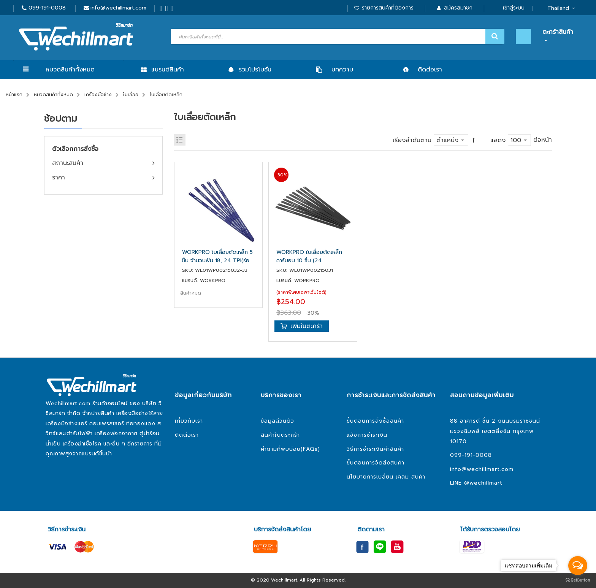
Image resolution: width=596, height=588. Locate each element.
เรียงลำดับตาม (412, 140)
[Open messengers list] (577, 565)
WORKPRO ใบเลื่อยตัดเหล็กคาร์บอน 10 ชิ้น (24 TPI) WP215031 (309, 256)
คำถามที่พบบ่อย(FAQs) (290, 449)
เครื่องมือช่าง (98, 94)
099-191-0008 (47, 8)
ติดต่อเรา (187, 435)
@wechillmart (483, 483)
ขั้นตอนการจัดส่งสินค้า (375, 463)
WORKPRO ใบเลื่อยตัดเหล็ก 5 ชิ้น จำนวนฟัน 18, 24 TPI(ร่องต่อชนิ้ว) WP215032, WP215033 (217, 256)
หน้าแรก (14, 94)
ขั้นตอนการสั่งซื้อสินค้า (375, 421)
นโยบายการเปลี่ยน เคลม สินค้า (386, 477)
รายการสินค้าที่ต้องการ (388, 8)
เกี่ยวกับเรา (189, 421)
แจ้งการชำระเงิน (367, 435)
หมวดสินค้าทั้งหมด (70, 69)
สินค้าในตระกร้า (280, 435)
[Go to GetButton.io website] (578, 580)
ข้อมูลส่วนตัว (277, 421)
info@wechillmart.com (118, 8)
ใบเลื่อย (130, 94)
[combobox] (336, 36)
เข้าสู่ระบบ (514, 8)
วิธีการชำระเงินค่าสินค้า (375, 449)
